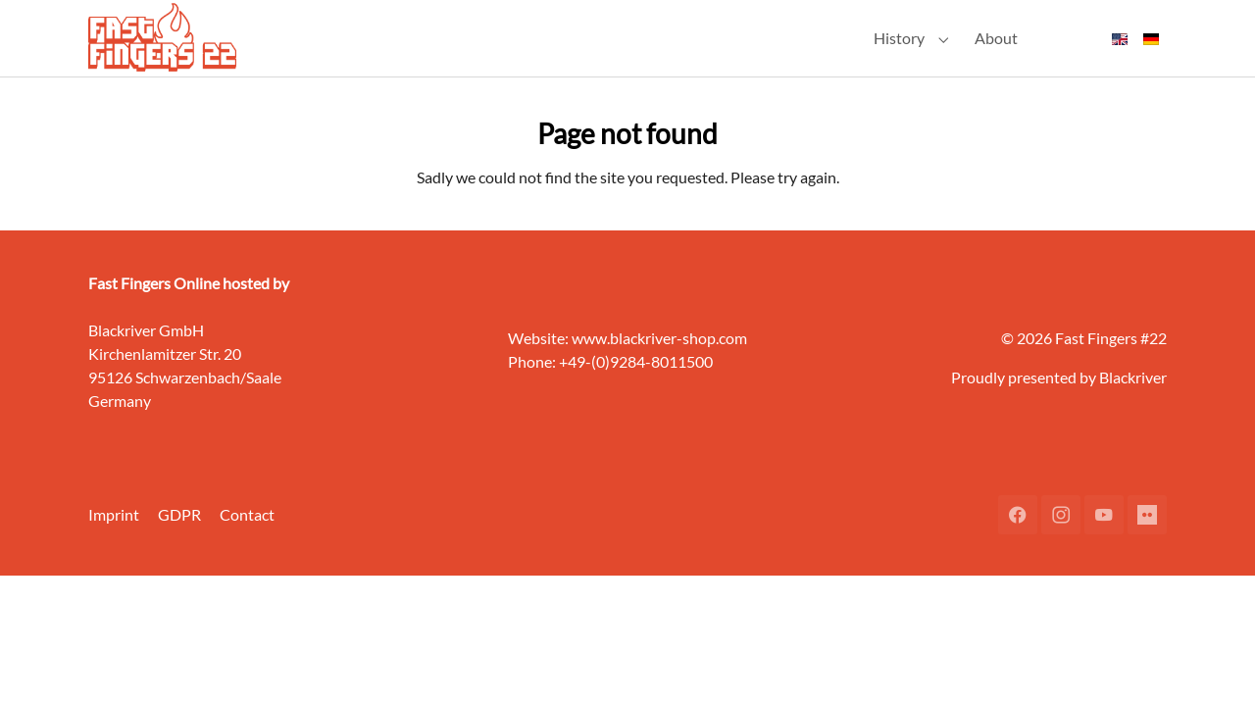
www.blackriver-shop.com (659, 370)
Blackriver (1133, 409)
